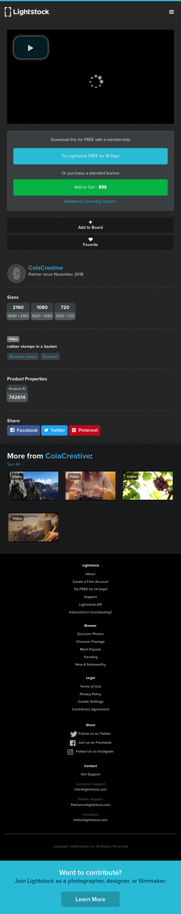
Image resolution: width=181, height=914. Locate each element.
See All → (16, 464)
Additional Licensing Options (90, 201)
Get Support (90, 774)
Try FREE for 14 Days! (91, 588)
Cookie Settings (90, 701)
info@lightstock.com (90, 789)
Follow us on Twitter (95, 733)
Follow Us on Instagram (94, 751)
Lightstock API (90, 604)
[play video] (31, 47)
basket (50, 356)
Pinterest (84, 430)
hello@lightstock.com (90, 819)
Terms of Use (90, 686)
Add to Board (90, 225)
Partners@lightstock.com (90, 804)
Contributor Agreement (90, 709)
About (90, 573)
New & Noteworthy (90, 664)
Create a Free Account (90, 581)
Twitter (54, 430)
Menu (171, 12)
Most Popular (90, 649)
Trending (91, 656)
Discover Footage (90, 641)
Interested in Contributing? (90, 612)
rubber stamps (23, 356)
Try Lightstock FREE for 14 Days (91, 156)
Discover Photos (90, 633)
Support (90, 596)
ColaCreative (45, 267)
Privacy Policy (90, 693)
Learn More (90, 899)
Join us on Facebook (94, 742)
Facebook (23, 430)
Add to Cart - (90, 187)
